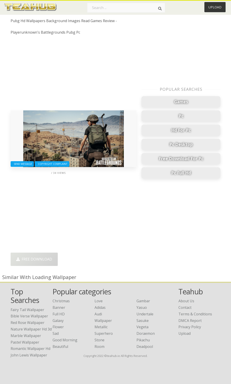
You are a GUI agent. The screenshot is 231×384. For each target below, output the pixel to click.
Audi (98, 314)
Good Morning (65, 339)
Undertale (144, 314)
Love (99, 300)
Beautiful (60, 346)
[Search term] (126, 8)
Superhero (104, 333)
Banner (59, 307)
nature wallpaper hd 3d (31, 329)
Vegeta (142, 326)
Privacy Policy (189, 326)
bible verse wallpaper (29, 316)
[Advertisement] (73, 74)
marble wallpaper (26, 335)
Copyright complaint (52, 163)
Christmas (61, 300)
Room (99, 346)
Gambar (143, 300)
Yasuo (141, 307)
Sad (56, 333)
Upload (215, 7)
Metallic (101, 326)
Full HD (59, 314)
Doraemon (145, 333)
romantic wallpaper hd (30, 348)
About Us (186, 300)
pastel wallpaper (25, 342)
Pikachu (143, 339)
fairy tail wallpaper (27, 309)
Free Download (34, 259)
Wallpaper (103, 320)
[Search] (159, 8)
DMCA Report (190, 320)
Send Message (22, 163)
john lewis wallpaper (29, 355)
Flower (58, 326)
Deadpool (144, 346)
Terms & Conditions (195, 314)
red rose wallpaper (27, 322)
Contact (185, 307)
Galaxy (58, 320)
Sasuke (142, 320)
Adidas (100, 307)
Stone (99, 339)
